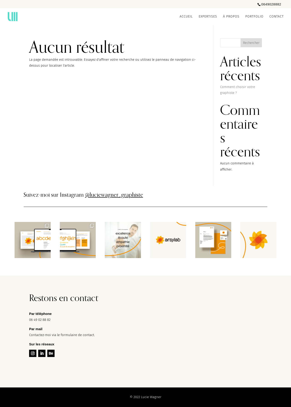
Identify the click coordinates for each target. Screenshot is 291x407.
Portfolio (254, 16)
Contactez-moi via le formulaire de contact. (62, 335)
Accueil (186, 16)
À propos (231, 16)
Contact (276, 16)
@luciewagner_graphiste (114, 194)
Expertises (208, 16)
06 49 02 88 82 (39, 320)
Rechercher (251, 43)
